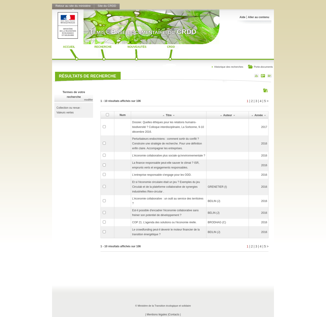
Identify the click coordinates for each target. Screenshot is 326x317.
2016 (264, 143)
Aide (242, 17)
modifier (88, 99)
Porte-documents (260, 67)
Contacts (174, 314)
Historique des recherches (228, 66)
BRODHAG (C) (217, 222)
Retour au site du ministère (73, 5)
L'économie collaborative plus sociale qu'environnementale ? (168, 155)
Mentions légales (157, 314)
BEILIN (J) (214, 201)
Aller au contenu (258, 17)
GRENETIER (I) (217, 186)
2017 (264, 127)
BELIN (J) (213, 212)
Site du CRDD (107, 5)
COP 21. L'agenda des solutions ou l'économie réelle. (164, 222)
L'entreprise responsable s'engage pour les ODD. (162, 174)
